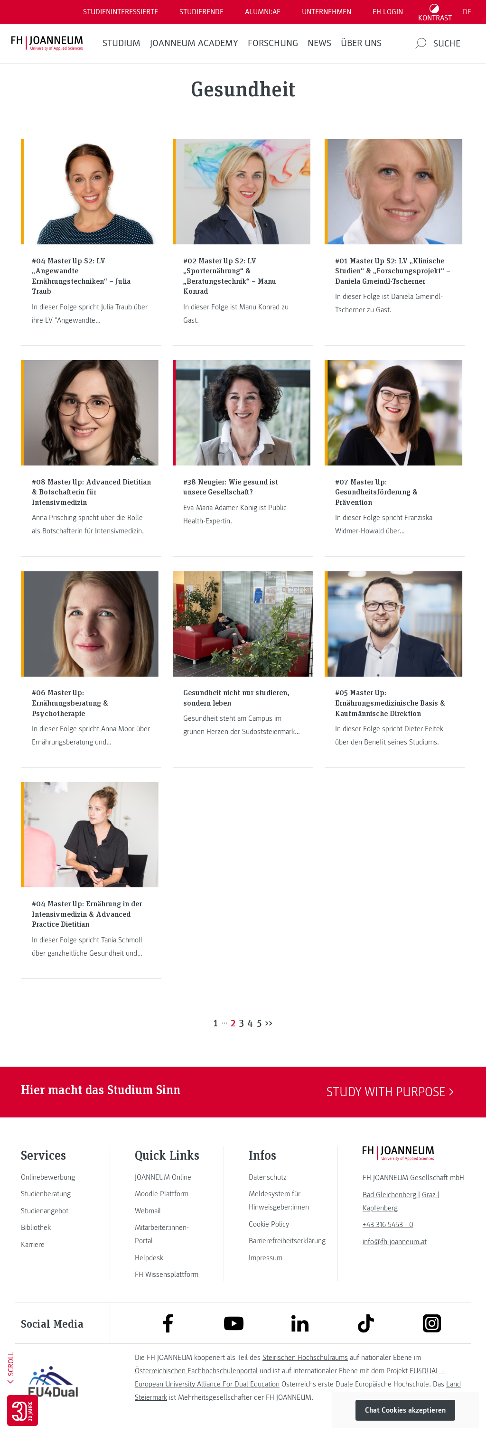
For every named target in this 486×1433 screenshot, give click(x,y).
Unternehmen (326, 12)
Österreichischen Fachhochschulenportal (196, 1371)
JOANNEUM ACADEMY (194, 43)
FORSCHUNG (273, 43)
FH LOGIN (388, 12)
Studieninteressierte (120, 12)
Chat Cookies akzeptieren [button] (405, 1410)
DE (467, 12)
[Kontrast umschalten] (435, 12)
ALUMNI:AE (262, 12)
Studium (121, 43)
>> (268, 1022)
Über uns (361, 43)
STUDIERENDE (201, 12)
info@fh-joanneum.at (395, 1242)
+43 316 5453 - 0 (388, 1224)
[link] (53, 1177)
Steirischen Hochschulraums (305, 1357)
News (319, 43)
